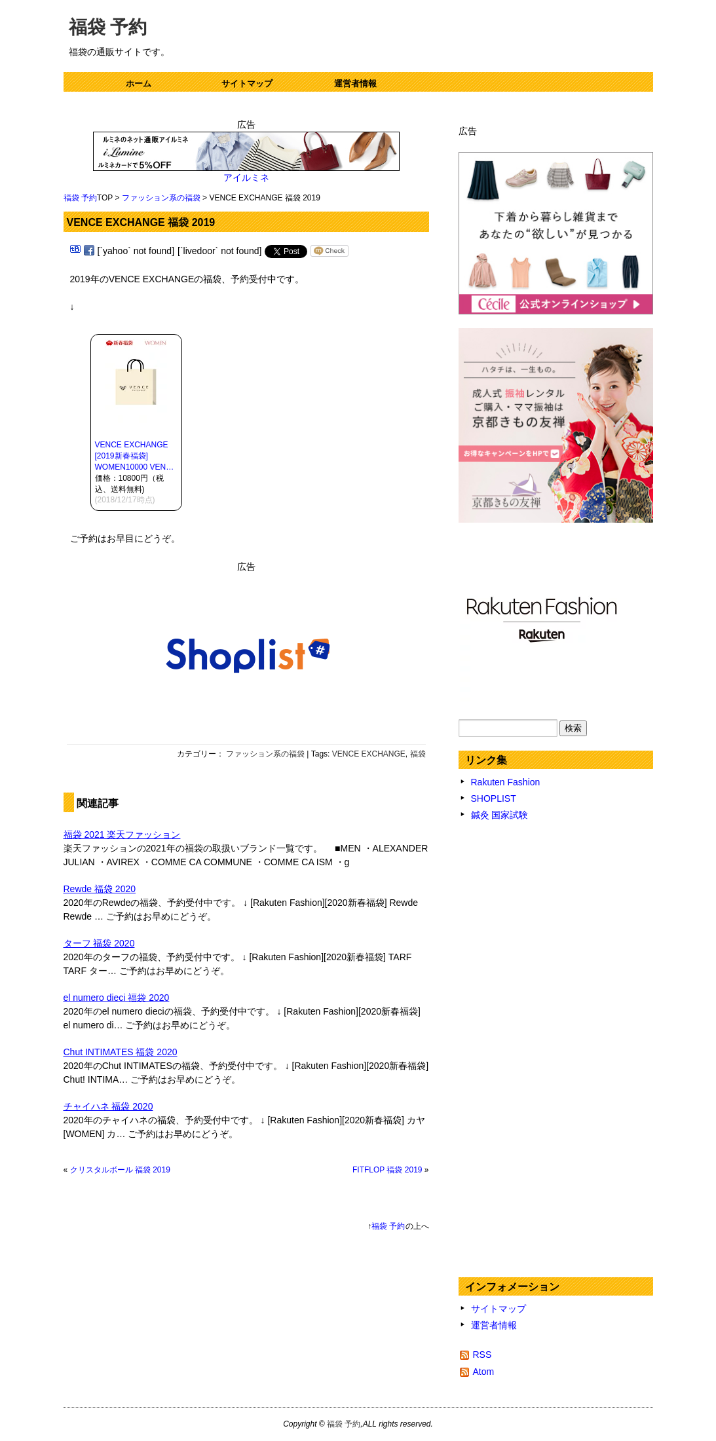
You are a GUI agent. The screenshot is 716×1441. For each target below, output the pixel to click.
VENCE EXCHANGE (368, 753)
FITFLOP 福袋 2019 (387, 1169)
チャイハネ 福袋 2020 (108, 1106)
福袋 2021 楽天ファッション (122, 834)
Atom (484, 1371)
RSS (482, 1354)
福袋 (418, 753)
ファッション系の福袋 (161, 197)
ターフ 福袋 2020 (99, 943)
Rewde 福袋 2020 (100, 889)
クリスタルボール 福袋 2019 (120, 1169)
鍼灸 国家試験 (500, 815)
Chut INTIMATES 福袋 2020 (121, 1052)
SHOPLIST (493, 798)
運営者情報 (355, 83)
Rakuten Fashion (505, 782)
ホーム (138, 83)
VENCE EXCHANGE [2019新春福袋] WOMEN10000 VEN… (134, 456)
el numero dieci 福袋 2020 (117, 997)
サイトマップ (247, 83)
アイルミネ (246, 177)
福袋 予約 (108, 27)
